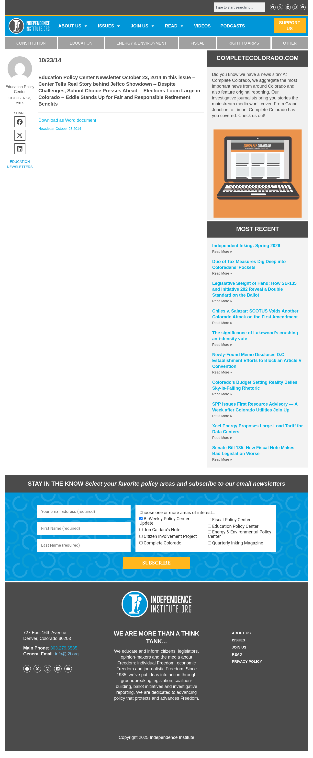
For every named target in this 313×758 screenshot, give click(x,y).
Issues (109, 26)
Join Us (238, 654)
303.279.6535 (63, 654)
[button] (19, 122)
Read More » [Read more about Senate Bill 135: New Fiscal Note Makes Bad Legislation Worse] (222, 460)
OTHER (290, 44)
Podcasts (233, 26)
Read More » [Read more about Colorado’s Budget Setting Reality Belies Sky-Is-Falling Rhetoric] (222, 395)
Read (236, 661)
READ (174, 26)
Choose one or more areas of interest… (177, 513)
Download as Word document (67, 120)
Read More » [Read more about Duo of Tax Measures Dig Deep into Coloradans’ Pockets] (222, 274)
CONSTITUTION (31, 44)
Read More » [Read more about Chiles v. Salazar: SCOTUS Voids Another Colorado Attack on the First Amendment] (222, 323)
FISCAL (197, 44)
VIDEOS (202, 26)
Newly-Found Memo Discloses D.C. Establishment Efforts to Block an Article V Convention (257, 361)
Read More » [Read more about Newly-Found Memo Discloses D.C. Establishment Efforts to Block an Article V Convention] (222, 373)
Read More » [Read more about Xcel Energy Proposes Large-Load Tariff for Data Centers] (222, 438)
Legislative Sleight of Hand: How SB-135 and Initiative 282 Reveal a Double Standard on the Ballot (254, 289)
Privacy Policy (247, 668)
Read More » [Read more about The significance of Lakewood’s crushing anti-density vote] (222, 345)
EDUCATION (81, 44)
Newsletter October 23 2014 (59, 129)
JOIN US (143, 26)
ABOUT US (73, 26)
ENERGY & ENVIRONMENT (141, 44)
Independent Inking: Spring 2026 (246, 246)
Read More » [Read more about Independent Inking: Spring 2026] (222, 252)
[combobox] (236, 7)
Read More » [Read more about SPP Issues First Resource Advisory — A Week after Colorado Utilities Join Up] (222, 416)
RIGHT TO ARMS (243, 44)
